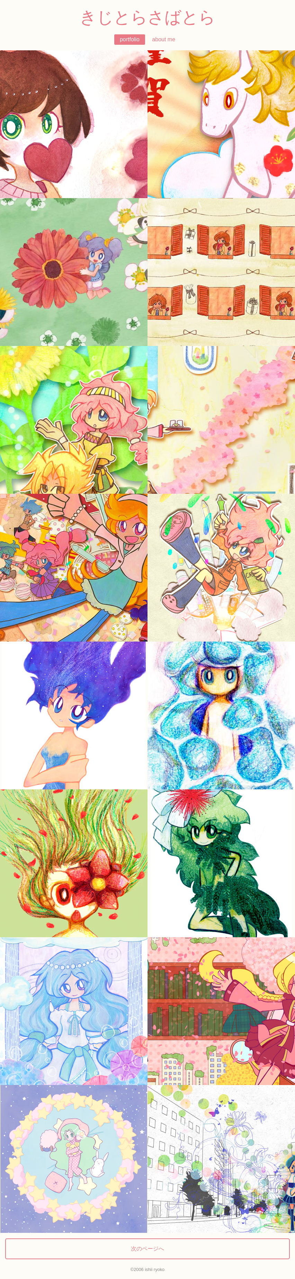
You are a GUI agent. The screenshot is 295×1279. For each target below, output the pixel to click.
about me (163, 39)
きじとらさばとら (147, 17)
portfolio (130, 39)
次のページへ (147, 1249)
